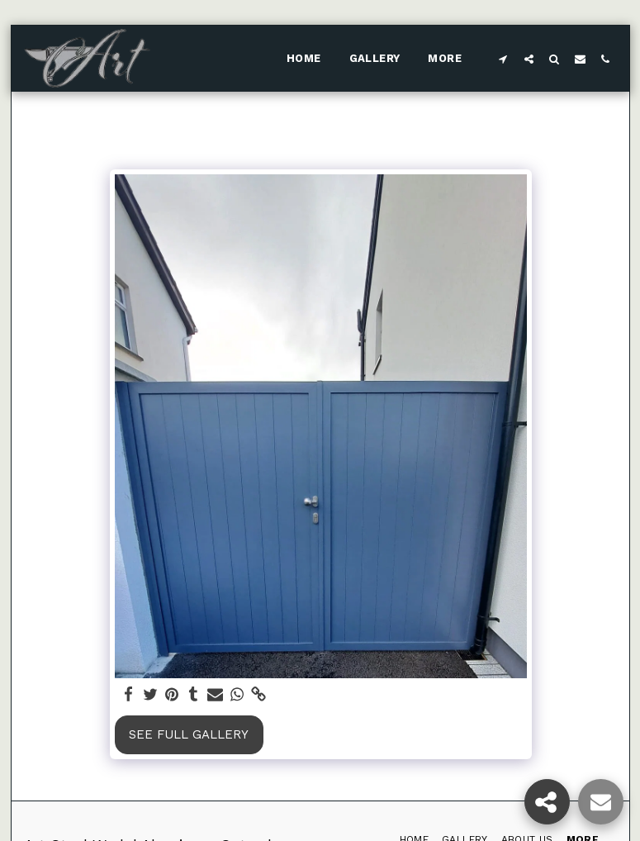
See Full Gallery (189, 734)
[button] (503, 58)
